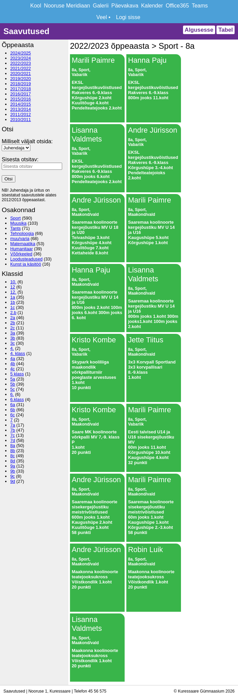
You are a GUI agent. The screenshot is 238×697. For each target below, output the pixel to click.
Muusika (18, 223)
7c (12, 435)
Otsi (8, 178)
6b (12, 409)
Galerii (101, 6)
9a (12, 466)
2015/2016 (20, 99)
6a (12, 404)
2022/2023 (20, 63)
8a (12, 445)
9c (12, 476)
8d (12, 460)
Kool (35, 6)
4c (12, 368)
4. (12, 348)
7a (12, 425)
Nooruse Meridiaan (67, 6)
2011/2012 (20, 114)
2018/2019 (20, 83)
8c (12, 455)
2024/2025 (20, 53)
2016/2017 (20, 94)
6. (12, 394)
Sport (15, 218)
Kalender (152, 6)
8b (12, 450)
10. (13, 281)
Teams (200, 6)
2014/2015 (20, 104)
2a (12, 317)
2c (12, 327)
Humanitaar (21, 248)
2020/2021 (20, 73)
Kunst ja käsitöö (25, 264)
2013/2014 (20, 109)
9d (12, 481)
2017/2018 (20, 88)
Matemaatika (22, 243)
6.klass (17, 399)
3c (12, 343)
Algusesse (199, 30)
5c (12, 389)
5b (12, 384)
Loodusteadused (26, 259)
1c (12, 307)
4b (12, 363)
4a (12, 358)
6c (12, 414)
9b (12, 471)
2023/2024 (20, 58)
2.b (13, 312)
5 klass (17, 373)
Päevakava (124, 6)
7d (12, 440)
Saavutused (26, 31)
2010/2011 (20, 119)
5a (12, 379)
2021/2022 (20, 68)
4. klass (17, 353)
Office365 (177, 6)
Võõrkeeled (21, 253)
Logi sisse (128, 17)
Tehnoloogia (22, 233)
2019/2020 (20, 78)
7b (12, 430)
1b (12, 302)
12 (12, 287)
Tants (15, 228)
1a (12, 297)
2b (12, 322)
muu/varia (19, 238)
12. (13, 292)
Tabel (225, 30)
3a (12, 333)
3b (12, 338)
